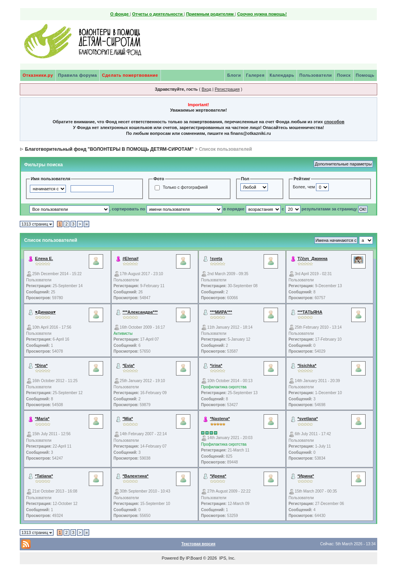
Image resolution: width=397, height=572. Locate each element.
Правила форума (77, 75)
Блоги (234, 75)
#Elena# (131, 258)
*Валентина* (135, 476)
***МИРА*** (221, 312)
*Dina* (41, 365)
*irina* (216, 365)
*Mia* (128, 418)
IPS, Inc (226, 558)
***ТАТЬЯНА (309, 312)
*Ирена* (218, 476)
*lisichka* (306, 365)
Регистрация (227, 89)
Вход (206, 89)
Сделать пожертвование (130, 75)
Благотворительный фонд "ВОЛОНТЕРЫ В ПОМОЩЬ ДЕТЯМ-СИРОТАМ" (109, 149)
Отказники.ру (37, 75)
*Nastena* (220, 418)
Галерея (255, 75)
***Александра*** (140, 312)
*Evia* (129, 365)
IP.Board (194, 558)
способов (334, 121)
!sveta (216, 258)
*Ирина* (305, 476)
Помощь (365, 75)
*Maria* (42, 418)
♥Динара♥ (45, 312)
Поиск (344, 75)
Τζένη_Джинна (312, 258)
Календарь (281, 75)
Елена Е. (44, 258)
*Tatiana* (44, 476)
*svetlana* (307, 418)
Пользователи (315, 75)
